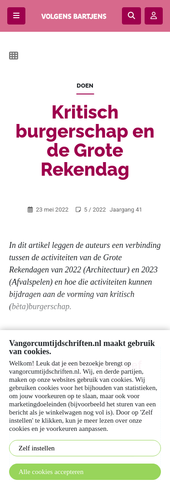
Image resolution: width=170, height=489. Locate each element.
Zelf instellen (37, 448)
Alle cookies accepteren (51, 471)
